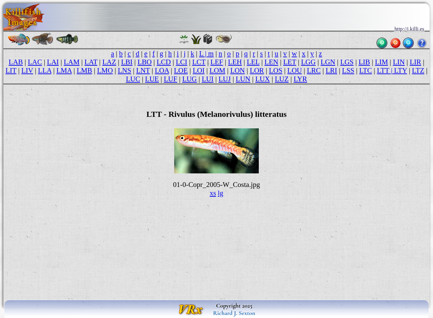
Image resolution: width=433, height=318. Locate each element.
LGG (308, 62)
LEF (216, 62)
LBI (127, 62)
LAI (53, 62)
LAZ (109, 62)
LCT (198, 62)
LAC (35, 62)
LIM (381, 62)
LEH (235, 62)
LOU (294, 70)
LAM (71, 62)
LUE (152, 79)
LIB (364, 62)
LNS (124, 70)
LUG (189, 79)
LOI (199, 70)
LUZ (282, 79)
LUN (243, 79)
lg (220, 193)
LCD (164, 62)
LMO (105, 70)
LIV (27, 70)
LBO (144, 62)
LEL (253, 62)
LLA (44, 70)
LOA (162, 70)
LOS (275, 70)
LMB (84, 70)
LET (289, 62)
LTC (365, 70)
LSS (348, 70)
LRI (331, 70)
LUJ (225, 79)
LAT (91, 62)
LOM (217, 70)
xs (213, 193)
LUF (170, 79)
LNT (143, 70)
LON (237, 70)
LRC (314, 70)
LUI (207, 79)
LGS (347, 62)
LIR (415, 62)
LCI (181, 62)
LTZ (418, 70)
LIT (10, 70)
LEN (271, 62)
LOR (257, 70)
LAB (16, 62)
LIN (399, 62)
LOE (181, 70)
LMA (64, 70)
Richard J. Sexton (234, 313)
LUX (262, 79)
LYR (300, 79)
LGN (328, 62)
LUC (133, 79)
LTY (400, 70)
